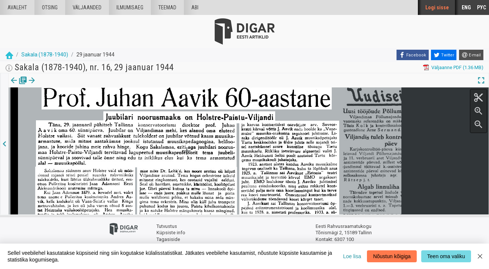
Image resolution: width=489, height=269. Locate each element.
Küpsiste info (171, 232)
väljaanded (87, 7)
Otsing (50, 7)
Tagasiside (168, 239)
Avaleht (17, 7)
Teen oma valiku (446, 256)
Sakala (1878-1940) (44, 55)
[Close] (480, 256)
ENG (466, 7)
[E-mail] (471, 55)
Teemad (167, 7)
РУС (481, 7)
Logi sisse (437, 7)
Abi (194, 7)
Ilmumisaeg (129, 7)
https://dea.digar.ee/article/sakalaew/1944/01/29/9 (64, 106)
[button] (64, 85)
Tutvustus (167, 226)
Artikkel (52, 86)
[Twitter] (443, 55)
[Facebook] (413, 55)
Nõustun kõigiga (391, 256)
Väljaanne (19, 86)
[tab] (19, 86)
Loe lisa (352, 256)
